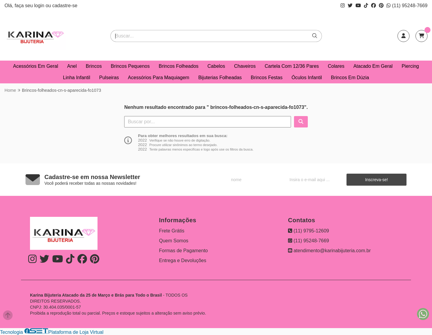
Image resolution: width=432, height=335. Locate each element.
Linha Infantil (76, 77)
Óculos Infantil (307, 77)
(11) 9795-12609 (308, 230)
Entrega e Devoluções (182, 260)
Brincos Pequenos (130, 66)
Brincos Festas (267, 77)
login (40, 5)
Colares (336, 66)
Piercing (410, 66)
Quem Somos (173, 240)
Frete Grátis (171, 230)
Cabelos (216, 66)
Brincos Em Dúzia (350, 77)
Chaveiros (245, 66)
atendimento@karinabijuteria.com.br (329, 250)
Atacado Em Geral (373, 66)
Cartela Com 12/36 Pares (292, 66)
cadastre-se (64, 5)
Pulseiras (109, 77)
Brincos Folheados (179, 66)
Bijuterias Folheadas (220, 77)
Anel (72, 66)
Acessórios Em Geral (35, 66)
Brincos (94, 66)
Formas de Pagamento (183, 250)
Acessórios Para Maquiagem (158, 77)
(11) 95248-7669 (407, 5)
